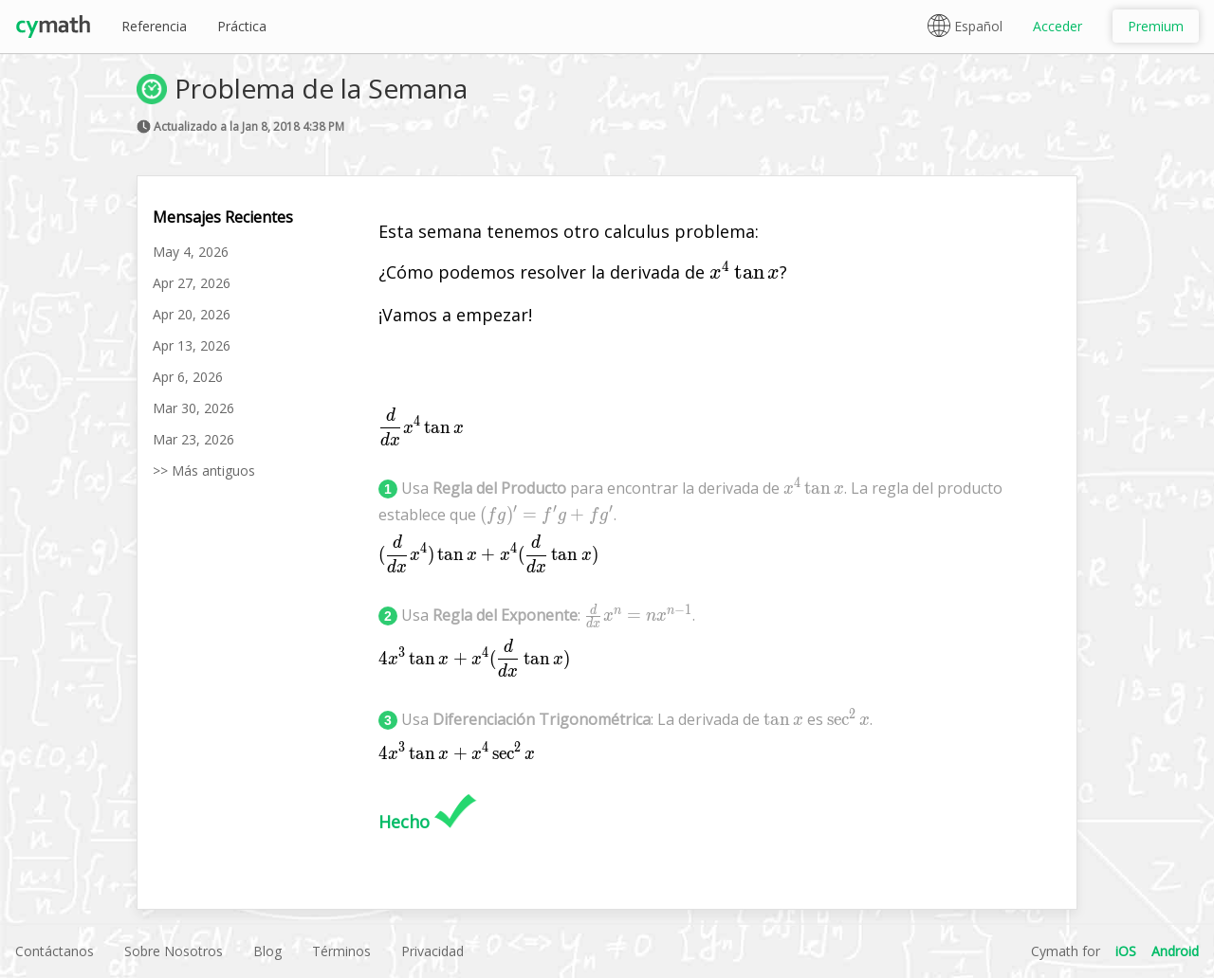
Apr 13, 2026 (191, 345)
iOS (1125, 951)
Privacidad (432, 951)
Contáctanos (54, 951)
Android (1175, 951)
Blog (267, 951)
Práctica (242, 26)
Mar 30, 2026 (193, 408)
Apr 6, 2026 (188, 377)
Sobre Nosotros (173, 951)
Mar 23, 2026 (193, 439)
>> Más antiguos (204, 471)
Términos (341, 951)
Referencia (154, 26)
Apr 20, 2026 (191, 314)
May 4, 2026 (191, 252)
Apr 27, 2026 (191, 283)
